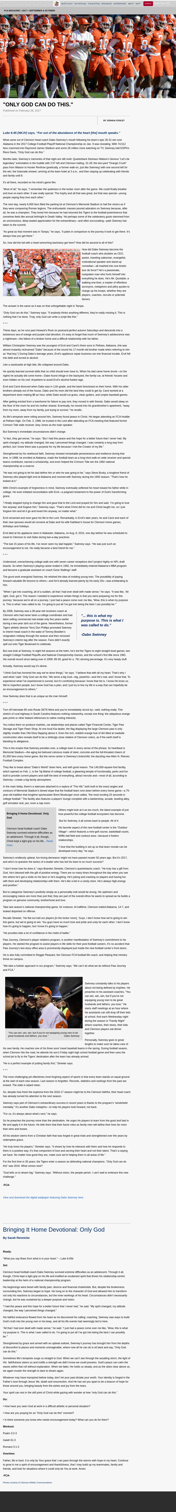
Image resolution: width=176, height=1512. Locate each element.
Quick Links (159, 3)
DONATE (148, 4)
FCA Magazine (12, 10)
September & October (42, 10)
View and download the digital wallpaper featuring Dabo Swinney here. (43, 1197)
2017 (24, 10)
